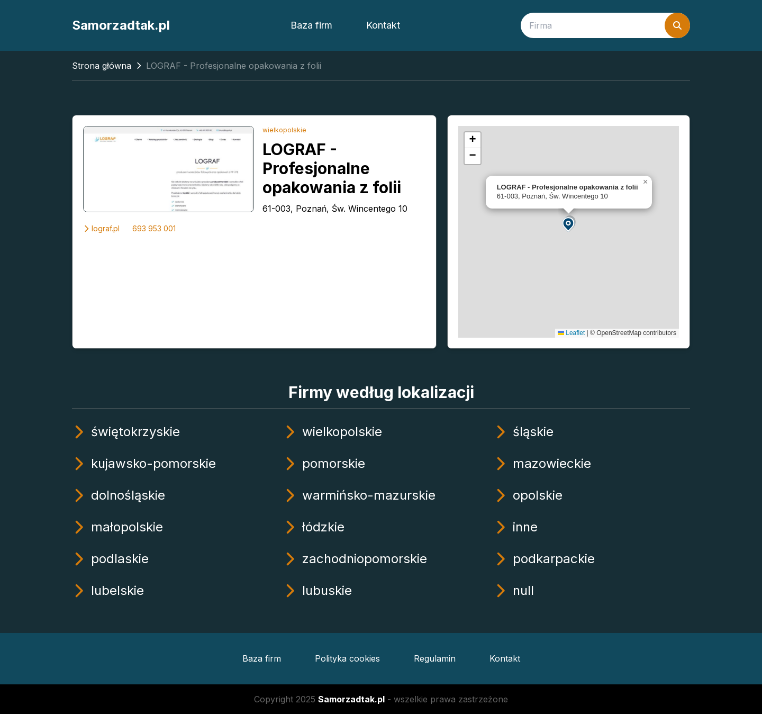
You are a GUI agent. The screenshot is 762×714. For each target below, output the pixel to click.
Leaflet (571, 333)
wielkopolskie (284, 130)
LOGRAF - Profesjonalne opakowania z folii (331, 168)
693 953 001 (154, 228)
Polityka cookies (347, 658)
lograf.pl (101, 228)
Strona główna (101, 65)
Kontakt (383, 25)
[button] (569, 223)
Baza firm (311, 25)
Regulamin (435, 658)
